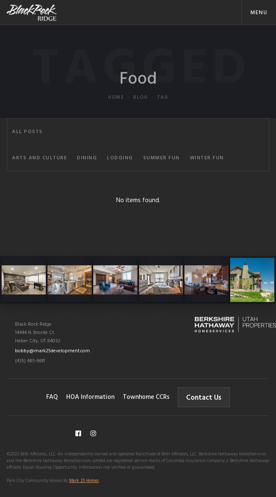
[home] (31, 12)
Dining (87, 158)
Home (116, 113)
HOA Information (90, 397)
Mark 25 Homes (84, 481)
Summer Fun (161, 158)
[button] (258, 12)
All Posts (27, 132)
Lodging (120, 158)
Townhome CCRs (146, 397)
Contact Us (203, 397)
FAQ (52, 397)
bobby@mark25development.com (52, 351)
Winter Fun (207, 158)
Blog (140, 113)
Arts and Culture (39, 158)
